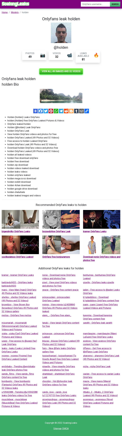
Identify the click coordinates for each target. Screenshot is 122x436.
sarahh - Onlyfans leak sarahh (97, 322)
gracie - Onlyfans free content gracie (60, 289)
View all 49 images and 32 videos (61, 71)
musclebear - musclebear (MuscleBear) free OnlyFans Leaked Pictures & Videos (19, 403)
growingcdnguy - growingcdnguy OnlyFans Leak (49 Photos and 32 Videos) (59, 403)
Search (115, 4)
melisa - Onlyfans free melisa (16, 315)
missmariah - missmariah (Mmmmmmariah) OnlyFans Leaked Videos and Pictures (19, 326)
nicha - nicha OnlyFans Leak (96, 366)
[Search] (95, 4)
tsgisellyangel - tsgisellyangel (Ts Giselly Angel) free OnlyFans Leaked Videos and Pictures (60, 359)
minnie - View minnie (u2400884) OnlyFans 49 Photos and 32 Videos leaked (59, 308)
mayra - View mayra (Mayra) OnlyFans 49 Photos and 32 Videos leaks (100, 384)
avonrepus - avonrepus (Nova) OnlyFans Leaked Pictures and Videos (98, 403)
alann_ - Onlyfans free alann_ (56, 315)
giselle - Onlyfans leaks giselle (98, 282)
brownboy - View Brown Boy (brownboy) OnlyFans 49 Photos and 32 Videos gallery (20, 308)
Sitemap (57, 428)
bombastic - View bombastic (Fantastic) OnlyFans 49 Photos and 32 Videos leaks (19, 384)
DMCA (65, 428)
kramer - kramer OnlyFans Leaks (18, 275)
